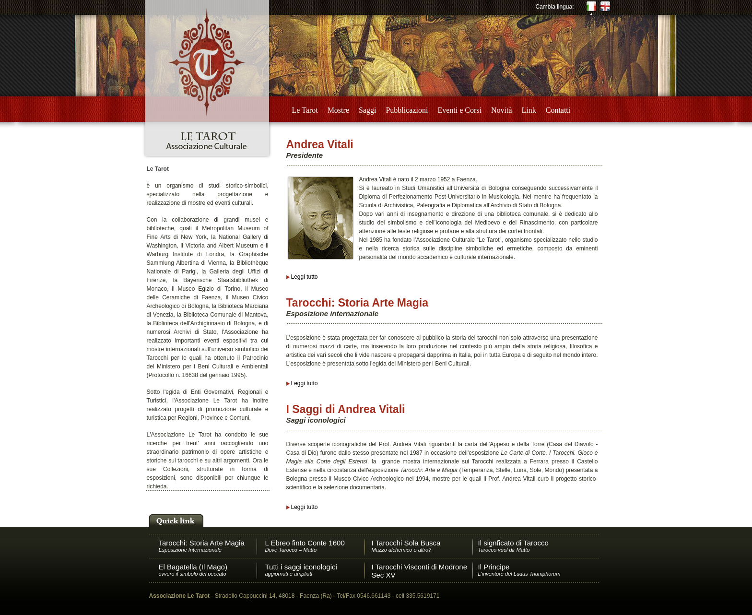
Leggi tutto (304, 276)
